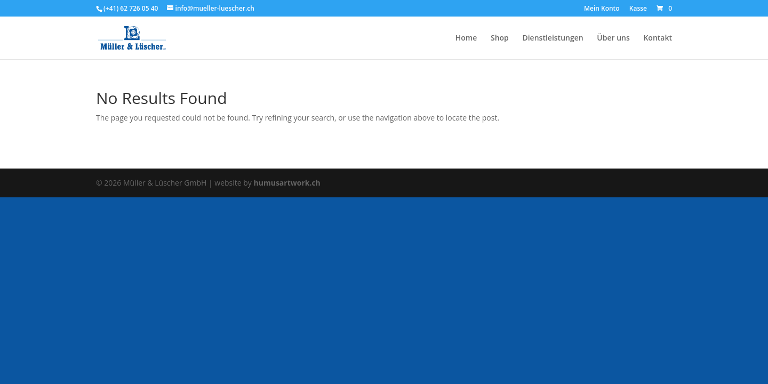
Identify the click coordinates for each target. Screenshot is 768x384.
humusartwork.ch (287, 183)
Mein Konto (602, 9)
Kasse (638, 9)
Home (466, 38)
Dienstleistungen (552, 38)
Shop (500, 38)
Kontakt (657, 38)
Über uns (613, 38)
